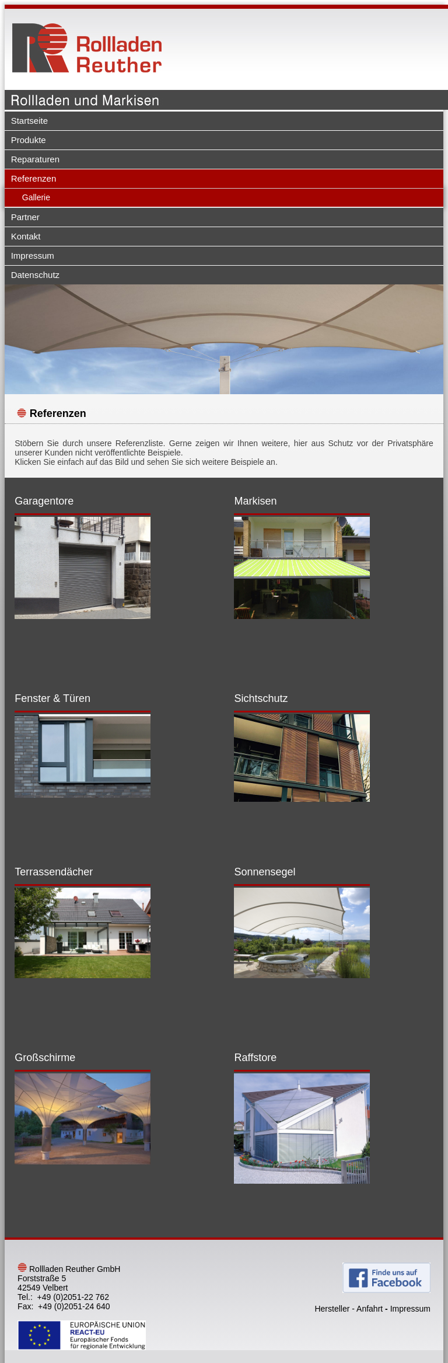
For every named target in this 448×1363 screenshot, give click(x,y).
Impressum (32, 255)
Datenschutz (35, 275)
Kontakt (26, 236)
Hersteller (331, 1308)
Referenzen (34, 178)
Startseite (29, 121)
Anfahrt (369, 1308)
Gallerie (36, 197)
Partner (25, 217)
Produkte (28, 140)
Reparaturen (35, 159)
